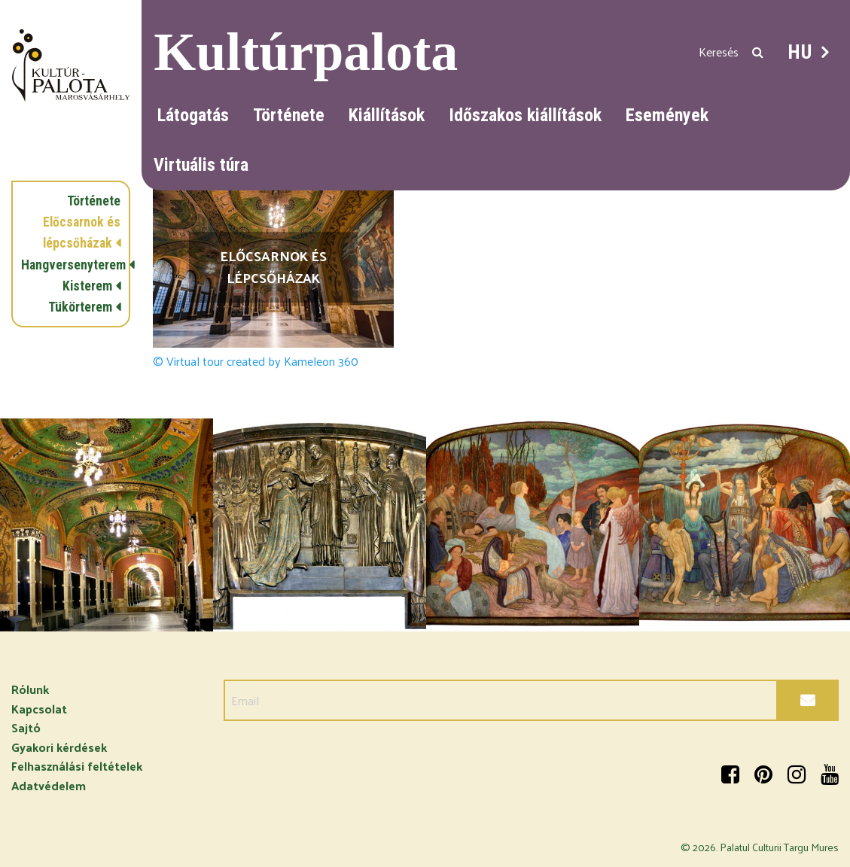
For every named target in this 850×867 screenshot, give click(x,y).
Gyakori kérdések (59, 747)
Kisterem (87, 286)
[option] (106, 524)
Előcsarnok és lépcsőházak (81, 232)
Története (288, 115)
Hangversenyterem (70, 264)
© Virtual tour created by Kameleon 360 (255, 361)
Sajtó (26, 727)
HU (800, 52)
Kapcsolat (39, 708)
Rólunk (30, 689)
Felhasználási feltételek (76, 766)
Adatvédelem (48, 785)
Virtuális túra (201, 164)
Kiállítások (387, 115)
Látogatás (193, 115)
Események (667, 115)
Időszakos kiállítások (525, 115)
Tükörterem (80, 307)
